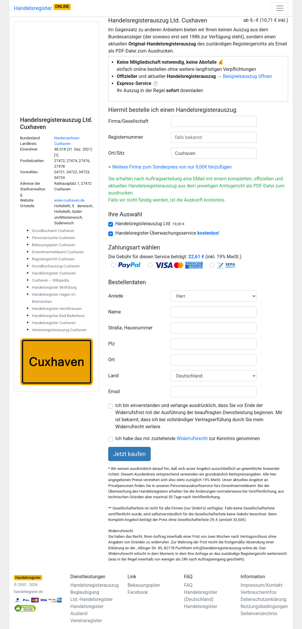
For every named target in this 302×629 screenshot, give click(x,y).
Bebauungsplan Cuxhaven (53, 245)
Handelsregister (42, 7)
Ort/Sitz (116, 153)
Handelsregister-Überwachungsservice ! (167, 233)
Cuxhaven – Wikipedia (50, 280)
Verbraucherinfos (258, 592)
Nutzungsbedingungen (264, 606)
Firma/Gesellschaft (128, 121)
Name (114, 312)
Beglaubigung (84, 592)
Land (113, 375)
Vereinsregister (86, 620)
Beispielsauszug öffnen (247, 76)
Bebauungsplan (143, 585)
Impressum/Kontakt (261, 585)
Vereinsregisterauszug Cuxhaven (59, 330)
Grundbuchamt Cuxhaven (53, 230)
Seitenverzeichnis (258, 613)
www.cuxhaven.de (69, 200)
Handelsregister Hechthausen (57, 308)
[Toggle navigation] (280, 8)
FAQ (188, 585)
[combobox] (214, 121)
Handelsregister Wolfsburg (54, 287)
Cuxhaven (62, 143)
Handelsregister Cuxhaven (54, 273)
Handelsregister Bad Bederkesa (58, 315)
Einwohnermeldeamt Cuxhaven (58, 252)
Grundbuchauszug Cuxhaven (56, 266)
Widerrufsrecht (192, 438)
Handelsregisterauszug (94, 585)
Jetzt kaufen (129, 454)
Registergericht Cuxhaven (53, 259)
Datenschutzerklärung (263, 599)
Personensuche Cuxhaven (53, 238)
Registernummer (125, 137)
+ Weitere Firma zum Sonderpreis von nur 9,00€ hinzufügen (170, 167)
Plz (111, 344)
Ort (111, 359)
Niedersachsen (66, 138)
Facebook (137, 592)
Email (114, 391)
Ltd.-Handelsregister (91, 599)
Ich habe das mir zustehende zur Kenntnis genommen (187, 438)
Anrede (115, 296)
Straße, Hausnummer (130, 328)
